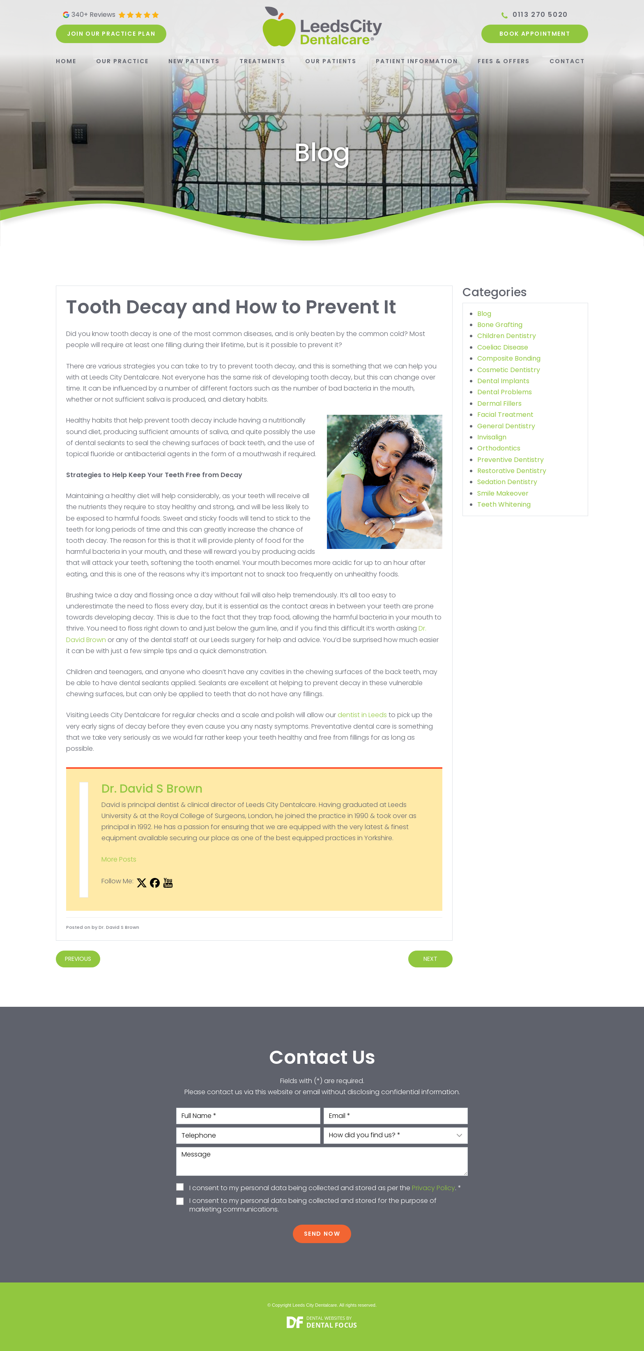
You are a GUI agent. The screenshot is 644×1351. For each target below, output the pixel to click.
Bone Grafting (499, 324)
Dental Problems (504, 392)
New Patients (194, 61)
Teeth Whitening (504, 504)
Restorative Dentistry (511, 470)
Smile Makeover (503, 493)
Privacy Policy (433, 1188)
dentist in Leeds (362, 715)
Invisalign (491, 437)
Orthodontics (498, 448)
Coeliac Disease (502, 347)
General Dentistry (506, 426)
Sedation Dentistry (507, 482)
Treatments (262, 61)
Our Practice (122, 61)
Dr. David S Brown (151, 789)
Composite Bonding (508, 358)
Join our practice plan (111, 34)
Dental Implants (503, 381)
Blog (484, 313)
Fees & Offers (504, 61)
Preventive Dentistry (510, 459)
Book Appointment (534, 34)
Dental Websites (325, 1318)
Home (66, 61)
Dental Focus (331, 1325)
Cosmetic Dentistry (508, 370)
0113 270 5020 (540, 14)
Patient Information (417, 61)
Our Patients (330, 61)
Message (322, 1161)
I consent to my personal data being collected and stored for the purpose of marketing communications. (313, 1205)
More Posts (118, 859)
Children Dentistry (506, 336)
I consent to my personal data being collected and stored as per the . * (325, 1188)
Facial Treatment (505, 414)
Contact (567, 61)
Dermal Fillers (499, 403)
